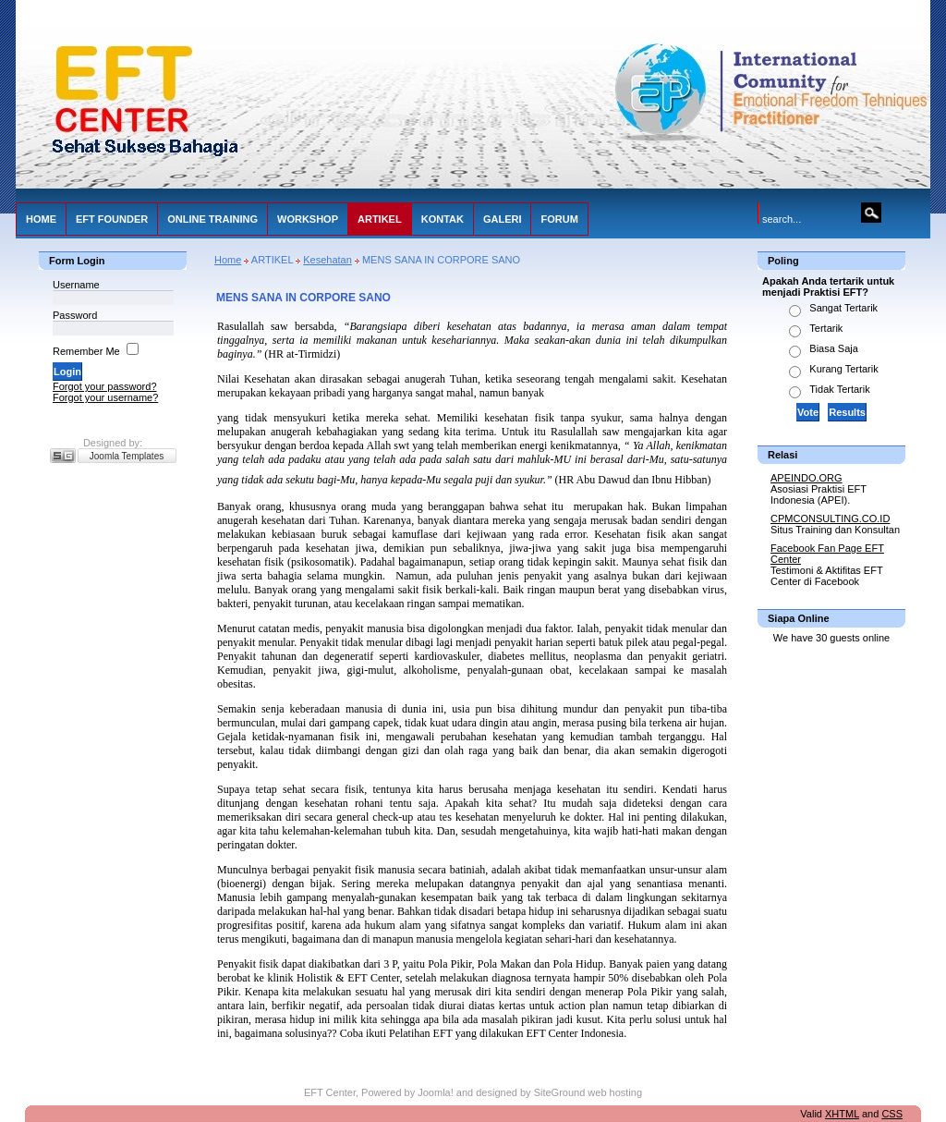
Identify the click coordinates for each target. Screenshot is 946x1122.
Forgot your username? (105, 397)
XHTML (842, 1113)
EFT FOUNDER (112, 219)
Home (227, 259)
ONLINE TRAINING (212, 219)
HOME (41, 219)
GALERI (502, 219)
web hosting (615, 1092)
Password (75, 315)
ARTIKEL (380, 219)
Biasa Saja (833, 348)
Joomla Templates (127, 456)
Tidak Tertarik (839, 389)
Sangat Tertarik (843, 307)
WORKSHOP (307, 219)
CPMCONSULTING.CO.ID (830, 518)
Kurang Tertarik (843, 368)
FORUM (558, 219)
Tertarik (826, 328)
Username (76, 284)
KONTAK (442, 219)
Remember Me (86, 351)
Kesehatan (327, 259)
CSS (892, 1113)
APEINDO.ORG (806, 477)
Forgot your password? (105, 386)
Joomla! (436, 1092)
